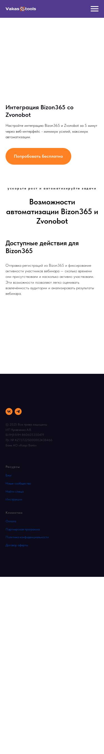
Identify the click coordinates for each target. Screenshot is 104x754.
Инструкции (14, 499)
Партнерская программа (23, 529)
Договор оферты (17, 545)
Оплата (11, 521)
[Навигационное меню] (94, 9)
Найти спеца (15, 491)
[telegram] (18, 411)
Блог (9, 475)
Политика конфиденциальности (27, 537)
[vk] (9, 411)
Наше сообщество (18, 483)
